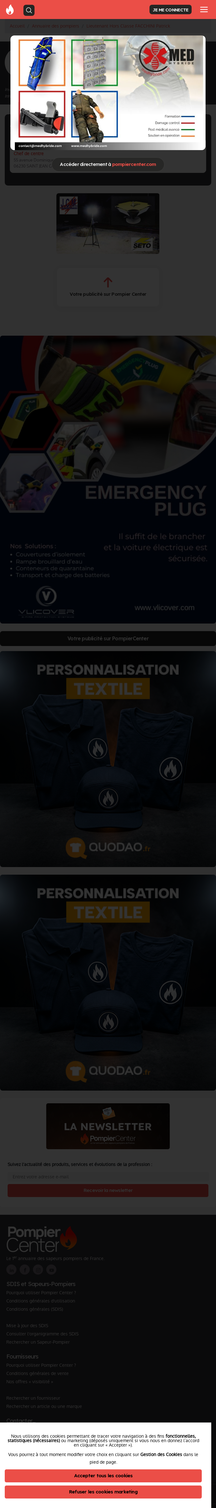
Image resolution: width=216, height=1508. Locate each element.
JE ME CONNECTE (170, 9)
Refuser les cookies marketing (103, 1492)
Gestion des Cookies (161, 1454)
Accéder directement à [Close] (108, 164)
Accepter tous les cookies (103, 1476)
